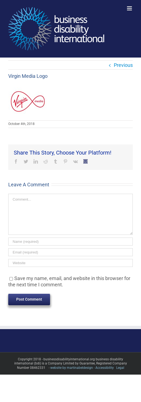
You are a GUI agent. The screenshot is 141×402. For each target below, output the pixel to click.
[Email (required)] (70, 252)
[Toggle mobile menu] (130, 8)
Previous (123, 65)
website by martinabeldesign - (72, 368)
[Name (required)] (70, 242)
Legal (120, 368)
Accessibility (104, 368)
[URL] (70, 263)
